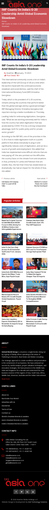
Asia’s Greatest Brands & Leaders (15, 420)
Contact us (6, 413)
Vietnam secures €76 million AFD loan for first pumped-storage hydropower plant (36, 249)
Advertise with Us (8, 402)
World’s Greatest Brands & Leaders (15, 416)
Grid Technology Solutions (37, 502)
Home (4, 21)
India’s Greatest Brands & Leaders (15, 424)
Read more (6, 379)
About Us (5, 395)
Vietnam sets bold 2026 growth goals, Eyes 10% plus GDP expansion (35, 223)
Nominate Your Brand (10, 398)
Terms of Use (7, 409)
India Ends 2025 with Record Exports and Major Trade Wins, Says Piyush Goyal (12, 274)
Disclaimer (6, 406)
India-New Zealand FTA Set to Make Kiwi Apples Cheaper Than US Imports (36, 274)
